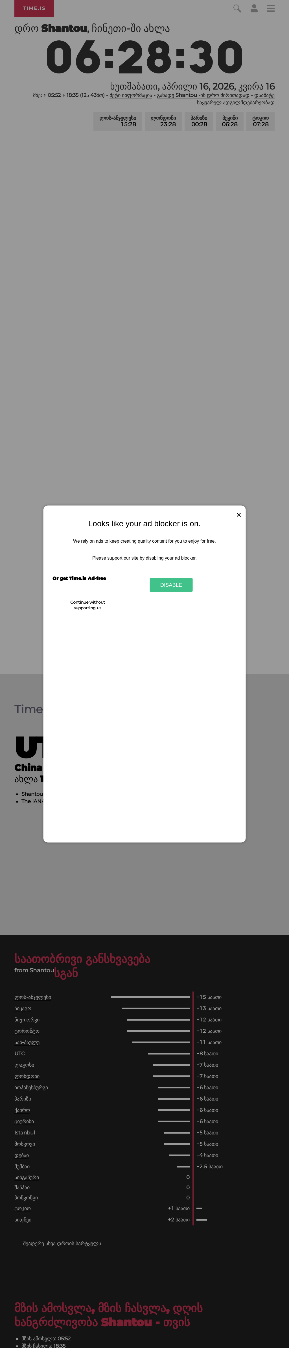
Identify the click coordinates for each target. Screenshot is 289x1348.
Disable (171, 585)
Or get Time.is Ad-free (79, 578)
